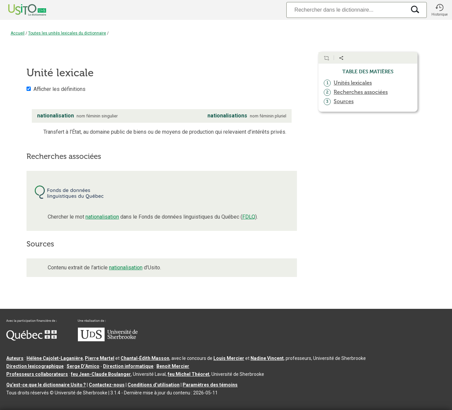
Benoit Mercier (172, 366)
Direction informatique (128, 366)
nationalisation (102, 217)
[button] (439, 10)
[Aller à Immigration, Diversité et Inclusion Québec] (31, 339)
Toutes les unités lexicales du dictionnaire (67, 33)
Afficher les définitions (59, 89)
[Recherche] (346, 9)
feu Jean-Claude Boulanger (101, 374)
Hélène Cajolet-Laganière (55, 358)
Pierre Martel (99, 358)
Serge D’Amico (83, 366)
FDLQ (248, 217)
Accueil (18, 33)
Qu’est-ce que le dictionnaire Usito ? (46, 384)
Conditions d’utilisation (154, 384)
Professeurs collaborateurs (37, 374)
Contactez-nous (107, 384)
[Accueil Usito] (20, 10)
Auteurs (15, 358)
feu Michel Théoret (188, 374)
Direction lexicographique (35, 366)
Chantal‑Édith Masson (145, 358)
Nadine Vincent (267, 358)
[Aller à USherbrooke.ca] (108, 339)
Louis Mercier (228, 358)
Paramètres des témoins (210, 384)
